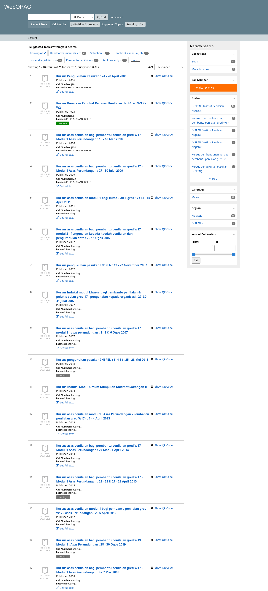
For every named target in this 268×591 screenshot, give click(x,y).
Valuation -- (97, 53)
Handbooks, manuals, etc (65, 53)
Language (198, 189)
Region (196, 208)
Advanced (117, 17)
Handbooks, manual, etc (128, 53)
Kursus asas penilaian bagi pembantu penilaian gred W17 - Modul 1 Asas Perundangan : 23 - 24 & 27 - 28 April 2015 (99, 479)
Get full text (65, 91)
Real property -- (112, 60)
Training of (38, 53)
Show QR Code (164, 76)
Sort (150, 67)
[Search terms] (49, 17)
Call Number (200, 80)
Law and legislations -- (43, 60)
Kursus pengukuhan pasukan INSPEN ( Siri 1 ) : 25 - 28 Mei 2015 (102, 360)
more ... (135, 60)
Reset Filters (39, 24)
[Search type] (82, 17)
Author (196, 98)
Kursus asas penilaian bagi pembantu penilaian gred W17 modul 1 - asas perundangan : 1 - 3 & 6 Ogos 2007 (98, 330)
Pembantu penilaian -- (79, 60)
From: (195, 241)
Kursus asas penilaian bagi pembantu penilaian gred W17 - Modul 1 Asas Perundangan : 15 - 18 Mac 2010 (99, 137)
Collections (199, 54)
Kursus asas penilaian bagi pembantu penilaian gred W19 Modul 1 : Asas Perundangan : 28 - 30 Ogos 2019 (98, 542)
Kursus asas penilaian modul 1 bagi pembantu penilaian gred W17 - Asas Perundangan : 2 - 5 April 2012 (101, 511)
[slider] (193, 254)
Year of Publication (204, 234)
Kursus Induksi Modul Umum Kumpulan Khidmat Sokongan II (101, 387)
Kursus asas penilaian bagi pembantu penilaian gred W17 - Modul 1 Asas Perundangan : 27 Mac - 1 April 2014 (99, 448)
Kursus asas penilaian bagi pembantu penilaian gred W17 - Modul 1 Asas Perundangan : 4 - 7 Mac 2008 (99, 570)
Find (101, 17)
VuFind (12, 5)
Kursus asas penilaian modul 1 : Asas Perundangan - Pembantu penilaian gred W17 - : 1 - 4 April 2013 (102, 416)
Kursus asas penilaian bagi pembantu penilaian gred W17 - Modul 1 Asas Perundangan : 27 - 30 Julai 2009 (99, 168)
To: (216, 241)
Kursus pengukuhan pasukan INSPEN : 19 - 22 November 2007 (101, 265)
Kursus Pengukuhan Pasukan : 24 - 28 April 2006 (91, 76)
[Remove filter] (97, 24)
